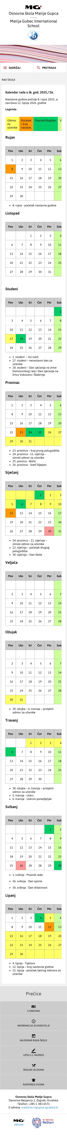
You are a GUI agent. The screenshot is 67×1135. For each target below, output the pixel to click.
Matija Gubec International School (33, 30)
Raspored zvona (33, 1082)
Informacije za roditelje (33, 1023)
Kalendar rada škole (33, 1037)
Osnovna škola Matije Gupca (33, 10)
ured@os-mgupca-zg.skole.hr (39, 1107)
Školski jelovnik (33, 1067)
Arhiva (19, 1122)
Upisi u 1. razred (33, 1052)
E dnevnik (33, 1008)
